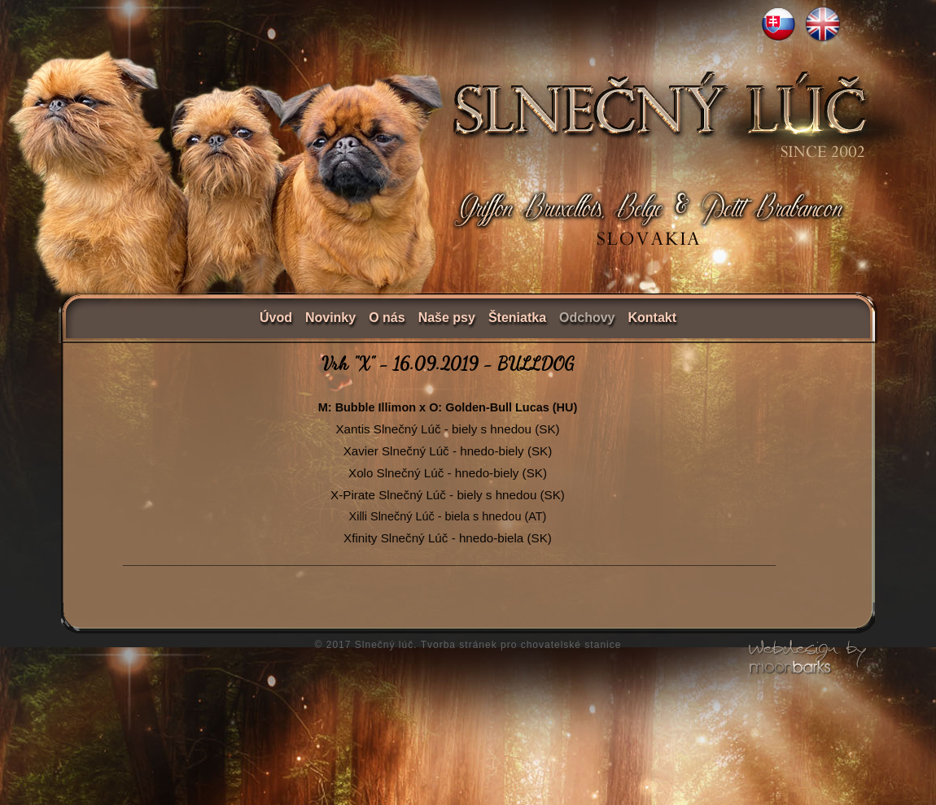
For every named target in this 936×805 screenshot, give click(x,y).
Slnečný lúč (384, 645)
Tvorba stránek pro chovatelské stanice (521, 645)
